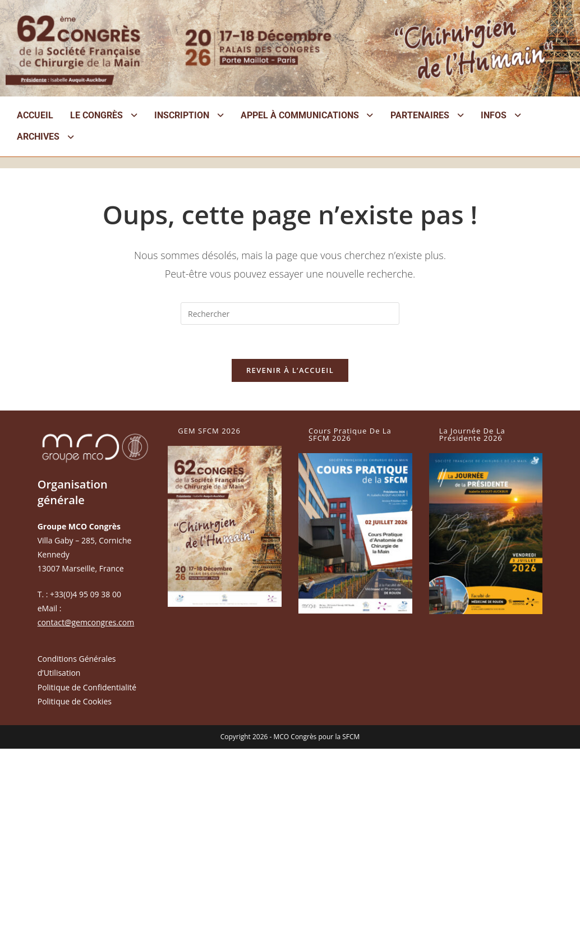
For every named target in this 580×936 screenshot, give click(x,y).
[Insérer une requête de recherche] (290, 313)
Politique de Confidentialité (87, 687)
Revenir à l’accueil (290, 370)
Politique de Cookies (75, 701)
